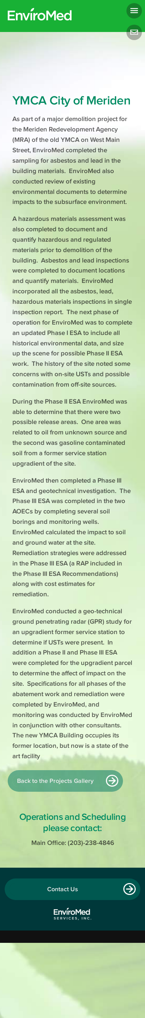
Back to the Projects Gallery (55, 781)
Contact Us (62, 889)
